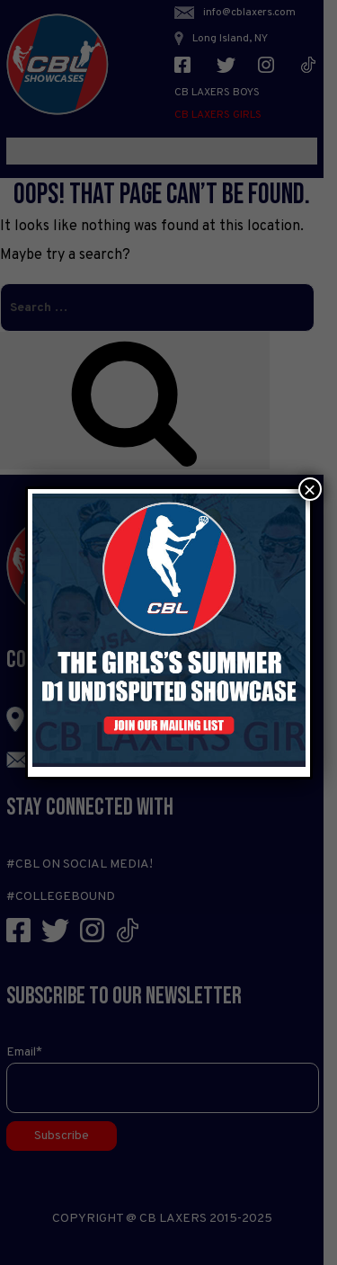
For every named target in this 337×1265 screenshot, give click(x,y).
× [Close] (309, 489)
